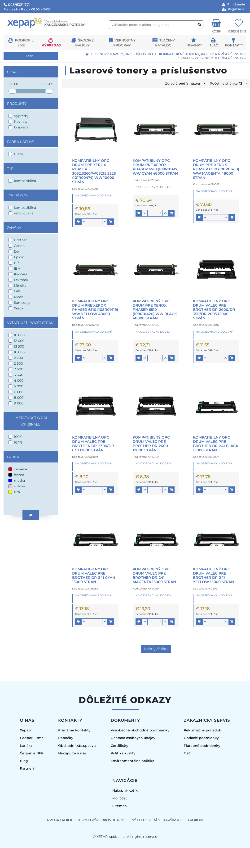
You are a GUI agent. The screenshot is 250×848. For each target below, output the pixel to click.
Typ (10, 168)
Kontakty (234, 45)
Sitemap (119, 806)
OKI (17, 291)
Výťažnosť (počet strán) (31, 323)
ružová (19, 486)
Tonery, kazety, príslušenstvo (124, 54)
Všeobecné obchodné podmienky (140, 730)
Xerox (18, 308)
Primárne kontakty (74, 730)
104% (18, 442)
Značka (14, 228)
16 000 (19, 352)
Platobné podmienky (202, 746)
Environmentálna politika (132, 761)
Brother (20, 240)
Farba (13, 457)
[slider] (12, 91)
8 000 (18, 397)
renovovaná (23, 213)
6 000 (18, 392)
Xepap (25, 730)
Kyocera (20, 274)
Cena (12, 72)
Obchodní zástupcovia (77, 746)
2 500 (18, 363)
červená (20, 469)
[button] (78, 221)
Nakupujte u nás (72, 753)
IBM (17, 268)
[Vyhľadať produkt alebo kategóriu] (199, 25)
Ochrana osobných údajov (133, 738)
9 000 (18, 403)
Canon (19, 245)
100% (18, 436)
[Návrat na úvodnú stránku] (87, 54)
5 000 (18, 386)
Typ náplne (17, 195)
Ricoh (18, 297)
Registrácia (235, 9)
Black (18, 154)
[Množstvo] (94, 221)
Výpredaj (51, 45)
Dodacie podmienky (201, 738)
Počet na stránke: (227, 83)
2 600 (18, 369)
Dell (17, 251)
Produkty (16, 103)
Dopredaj (21, 127)
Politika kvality (123, 753)
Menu (30, 56)
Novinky (194, 45)
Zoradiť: (184, 83)
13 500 (19, 346)
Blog (24, 761)
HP (16, 262)
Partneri (27, 768)
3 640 (18, 374)
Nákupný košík (125, 790)
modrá (19, 480)
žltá (17, 492)
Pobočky (65, 738)
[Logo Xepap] (54, 33)
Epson (19, 257)
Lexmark (21, 279)
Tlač (214, 45)
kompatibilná (25, 180)
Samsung (22, 302)
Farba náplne (20, 142)
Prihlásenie (235, 4)
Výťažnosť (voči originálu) (31, 421)
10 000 (19, 335)
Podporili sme (32, 738)
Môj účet (119, 798)
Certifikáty (119, 746)
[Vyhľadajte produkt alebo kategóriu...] (156, 24)
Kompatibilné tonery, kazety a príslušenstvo (202, 54)
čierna (19, 474)
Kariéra (26, 746)
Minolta (20, 285)
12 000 (19, 340)
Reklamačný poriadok (202, 730)
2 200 (18, 357)
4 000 (18, 380)
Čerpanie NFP (32, 753)
